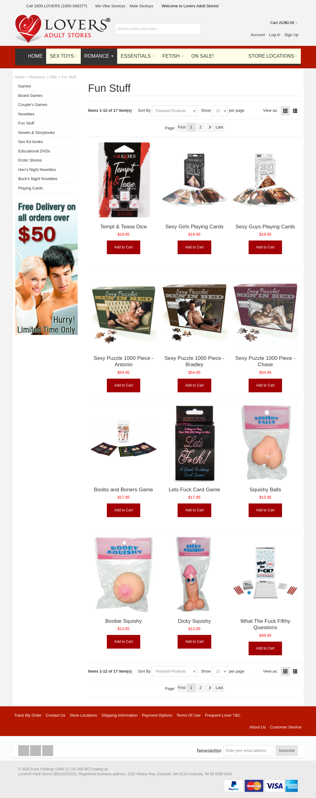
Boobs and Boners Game (123, 489)
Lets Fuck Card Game (194, 489)
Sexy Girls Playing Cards (194, 226)
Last (219, 127)
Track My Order (28, 715)
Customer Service (285, 727)
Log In (274, 34)
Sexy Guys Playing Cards (265, 226)
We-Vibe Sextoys (110, 6)
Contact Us (55, 715)
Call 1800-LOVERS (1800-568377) (56, 6)
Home (20, 77)
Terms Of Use (188, 715)
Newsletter (209, 751)
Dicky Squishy (194, 621)
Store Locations (83, 715)
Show (206, 110)
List (295, 110)
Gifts (53, 77)
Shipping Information (119, 715)
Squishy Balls (265, 489)
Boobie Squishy (123, 621)
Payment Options (157, 715)
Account (258, 34)
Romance (37, 77)
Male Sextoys (141, 6)
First (181, 127)
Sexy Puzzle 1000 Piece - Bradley (194, 361)
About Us (258, 727)
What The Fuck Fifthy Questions (265, 624)
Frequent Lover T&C (223, 715)
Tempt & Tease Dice (123, 226)
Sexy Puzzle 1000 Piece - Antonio (123, 361)
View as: (270, 110)
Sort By (144, 110)
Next (210, 127)
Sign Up (291, 34)
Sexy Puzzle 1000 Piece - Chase (265, 361)
